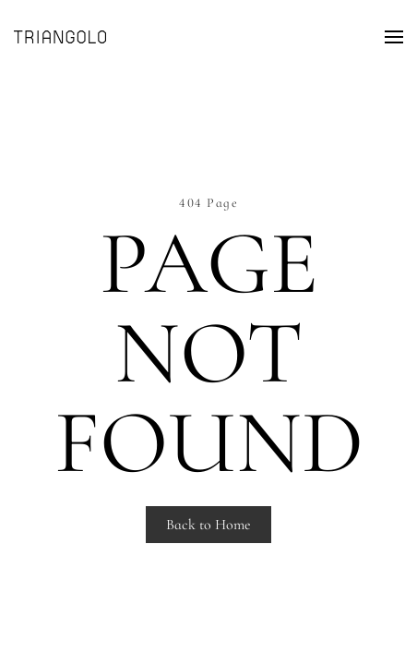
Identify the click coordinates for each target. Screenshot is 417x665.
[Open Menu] (394, 37)
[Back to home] (60, 37)
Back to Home (208, 524)
